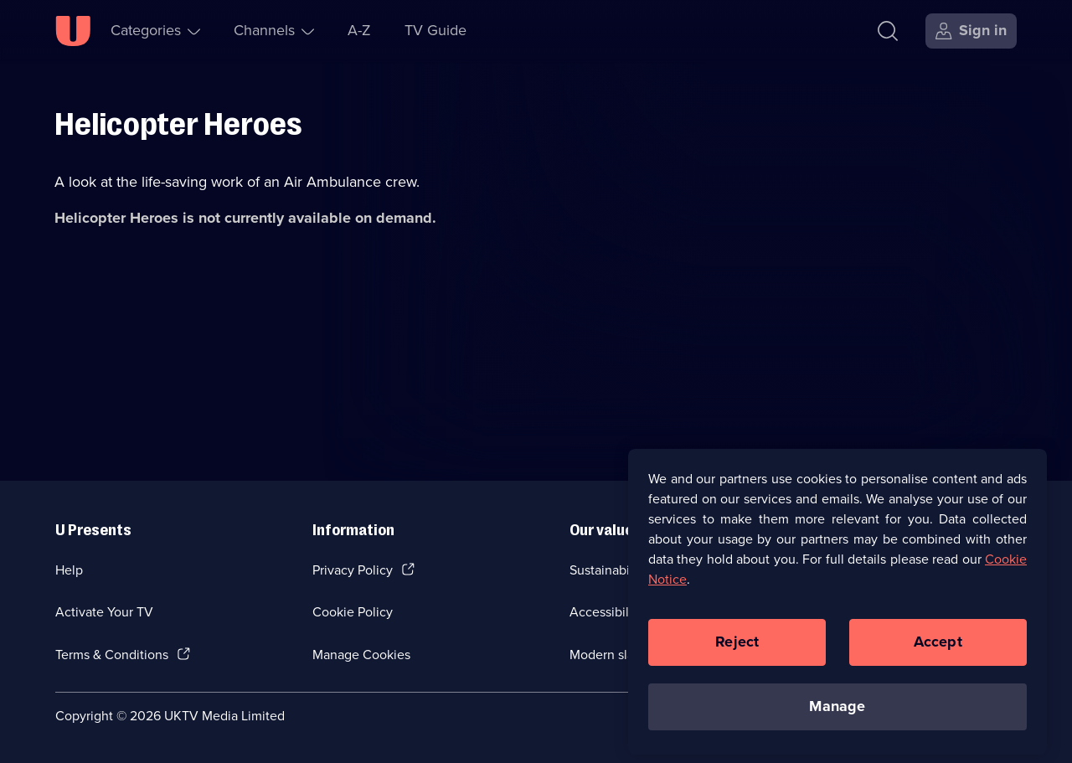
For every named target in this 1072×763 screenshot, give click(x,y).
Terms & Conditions (111, 654)
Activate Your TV (104, 611)
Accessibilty (605, 611)
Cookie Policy (352, 611)
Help (69, 570)
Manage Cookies (361, 654)
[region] (837, 607)
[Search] (891, 31)
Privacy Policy (352, 570)
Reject (737, 647)
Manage (837, 712)
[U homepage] (72, 31)
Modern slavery (614, 654)
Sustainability (608, 570)
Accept (938, 647)
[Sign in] (971, 31)
